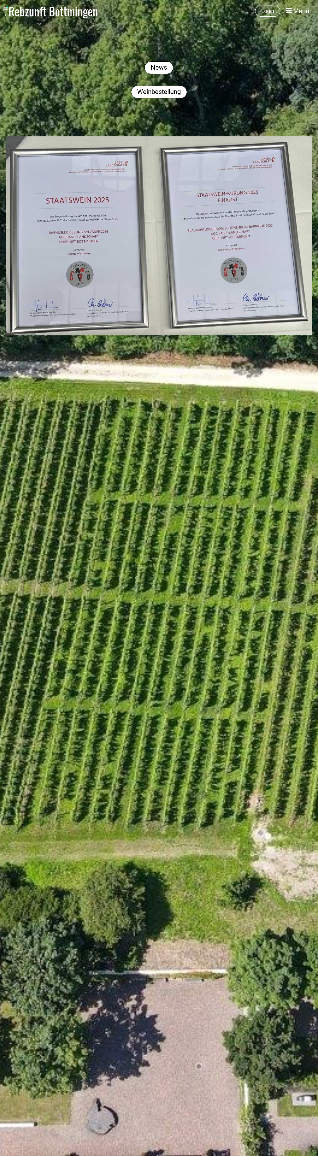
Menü (297, 11)
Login (267, 11)
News (159, 67)
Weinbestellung (159, 91)
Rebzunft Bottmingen (53, 11)
